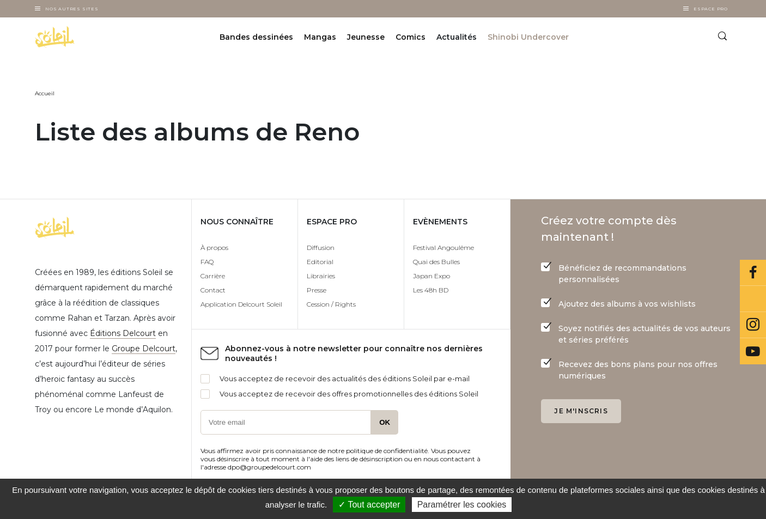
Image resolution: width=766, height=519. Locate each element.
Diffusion (321, 247)
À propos (214, 247)
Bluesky (753, 299)
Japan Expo (431, 276)
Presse (316, 290)
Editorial (320, 262)
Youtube (753, 351)
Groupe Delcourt (143, 348)
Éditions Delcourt (123, 333)
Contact (213, 290)
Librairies (321, 276)
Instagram (753, 325)
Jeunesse (366, 37)
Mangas (320, 37)
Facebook (753, 273)
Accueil (44, 93)
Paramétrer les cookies (462, 504)
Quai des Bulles (436, 262)
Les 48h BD (430, 290)
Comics (410, 37)
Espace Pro (711, 8)
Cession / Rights (331, 304)
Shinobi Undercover (528, 37)
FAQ (207, 262)
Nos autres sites (72, 8)
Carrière (212, 276)
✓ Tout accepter (369, 504)
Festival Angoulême (443, 247)
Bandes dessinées (256, 37)
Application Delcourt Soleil (241, 304)
